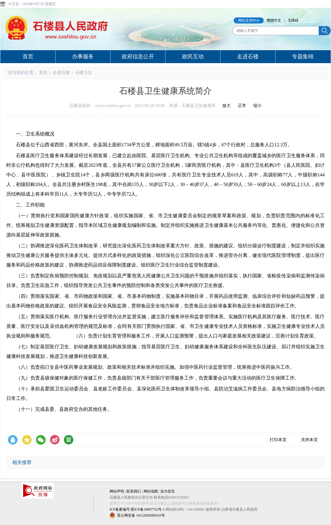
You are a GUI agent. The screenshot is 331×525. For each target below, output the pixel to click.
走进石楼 (248, 56)
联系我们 (133, 491)
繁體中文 (274, 20)
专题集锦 (303, 56)
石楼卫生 (83, 72)
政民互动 (193, 56)
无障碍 (293, 20)
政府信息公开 (138, 56)
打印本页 (278, 440)
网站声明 (117, 491)
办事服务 (83, 56)
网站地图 (151, 491)
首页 (28, 56)
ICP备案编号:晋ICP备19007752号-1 (137, 509)
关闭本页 (309, 440)
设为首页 (167, 491)
